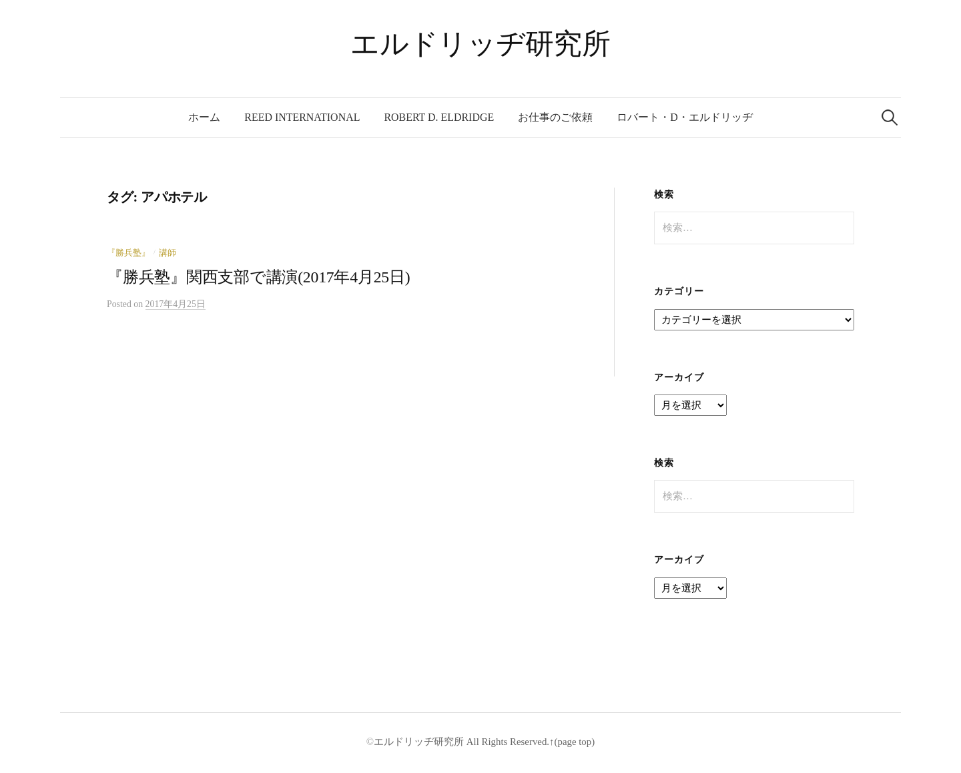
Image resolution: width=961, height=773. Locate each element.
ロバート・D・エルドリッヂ (685, 117)
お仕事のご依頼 (555, 117)
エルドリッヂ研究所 (480, 43)
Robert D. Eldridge (439, 117)
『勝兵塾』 (128, 253)
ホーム (204, 117)
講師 (167, 253)
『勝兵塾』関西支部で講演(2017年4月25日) (258, 277)
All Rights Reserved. (506, 741)
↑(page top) (572, 741)
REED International (302, 117)
